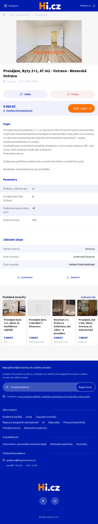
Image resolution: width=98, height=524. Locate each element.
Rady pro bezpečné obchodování (21, 422)
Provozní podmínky (74, 422)
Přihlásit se (85, 5)
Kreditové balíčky (12, 416)
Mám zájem (80, 108)
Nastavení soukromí (35, 427)
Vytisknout (27, 277)
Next (53, 62)
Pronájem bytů (41, 15)
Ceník (29, 416)
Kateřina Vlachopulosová (19, 110)
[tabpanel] (49, 41)
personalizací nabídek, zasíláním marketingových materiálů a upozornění (54, 396)
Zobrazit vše (88, 297)
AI (43, 422)
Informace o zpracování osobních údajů (24, 444)
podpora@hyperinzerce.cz (21, 460)
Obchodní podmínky (61, 444)
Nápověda (54, 422)
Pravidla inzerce (11, 427)
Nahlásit (75, 277)
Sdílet (27, 94)
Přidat (74, 94)
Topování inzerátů (46, 416)
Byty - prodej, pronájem (20, 15)
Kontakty (81, 444)
